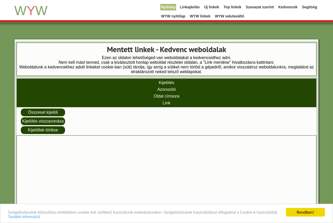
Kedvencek (288, 7)
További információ (24, 216)
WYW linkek (200, 16)
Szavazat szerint (260, 7)
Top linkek (232, 7)
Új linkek (211, 7)
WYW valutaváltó (229, 16)
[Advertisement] (166, 173)
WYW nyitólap (173, 16)
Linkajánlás (190, 7)
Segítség (309, 7)
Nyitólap (168, 7)
